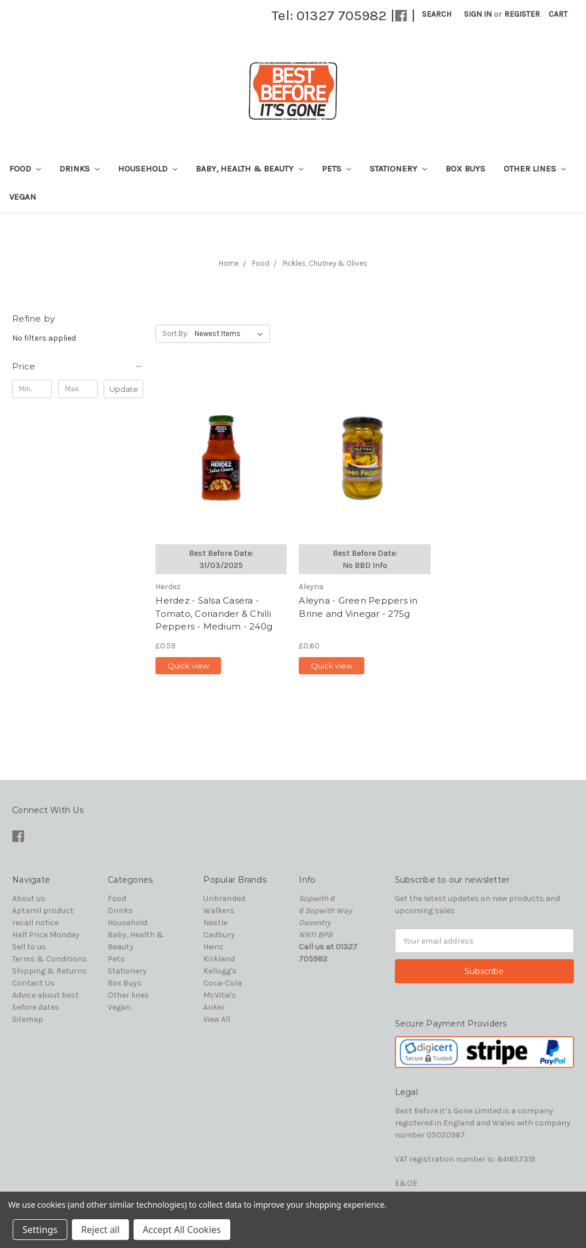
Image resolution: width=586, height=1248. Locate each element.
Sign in (478, 14)
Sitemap (27, 1019)
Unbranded (224, 898)
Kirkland (219, 959)
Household (147, 168)
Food (25, 168)
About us (28, 898)
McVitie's (219, 995)
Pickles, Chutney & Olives (325, 263)
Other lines (535, 168)
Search (436, 14)
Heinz (213, 947)
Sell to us (29, 947)
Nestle (215, 923)
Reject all (100, 1229)
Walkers (218, 910)
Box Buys (465, 168)
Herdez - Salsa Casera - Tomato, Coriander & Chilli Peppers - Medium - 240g (213, 613)
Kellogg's (220, 971)
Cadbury (219, 935)
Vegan (22, 197)
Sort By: (175, 333)
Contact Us (33, 983)
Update (123, 389)
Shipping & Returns (49, 971)
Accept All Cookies (182, 1229)
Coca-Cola (222, 983)
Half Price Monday (45, 935)
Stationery (398, 168)
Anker (214, 1007)
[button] (77, 366)
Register (522, 14)
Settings (40, 1229)
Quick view (188, 665)
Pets (336, 168)
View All (216, 1019)
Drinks (79, 168)
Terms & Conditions (49, 959)
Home (229, 263)
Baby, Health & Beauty (249, 168)
